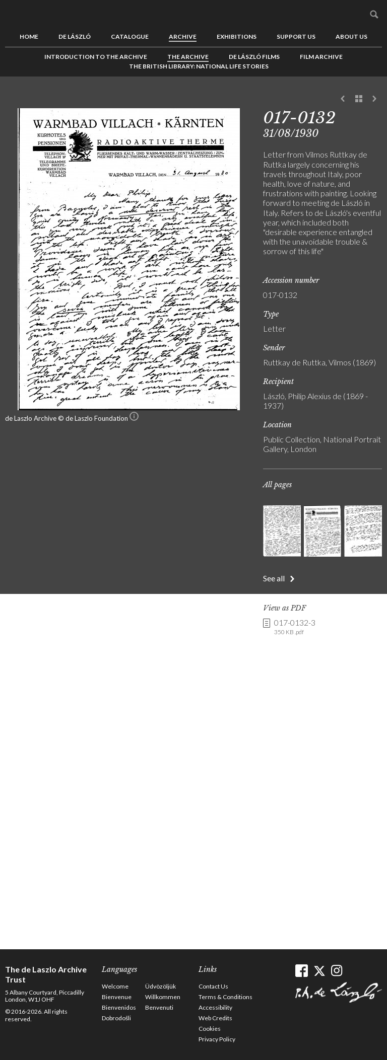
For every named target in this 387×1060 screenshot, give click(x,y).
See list (358, 99)
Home (29, 36)
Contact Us (213, 986)
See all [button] (274, 578)
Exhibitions (236, 36)
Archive (183, 36)
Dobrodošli (116, 1018)
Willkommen (162, 997)
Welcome (115, 986)
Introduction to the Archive (95, 56)
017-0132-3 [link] (294, 627)
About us (351, 36)
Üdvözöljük (160, 986)
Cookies (210, 1028)
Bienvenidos (119, 1007)
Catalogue (130, 36)
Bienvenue (117, 997)
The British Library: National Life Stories (199, 66)
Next (374, 99)
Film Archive (321, 56)
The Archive (188, 56)
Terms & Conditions (225, 997)
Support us (296, 36)
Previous (343, 99)
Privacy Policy (217, 1039)
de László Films (254, 56)
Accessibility (215, 1007)
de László (74, 36)
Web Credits (215, 1018)
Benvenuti (159, 1007)
